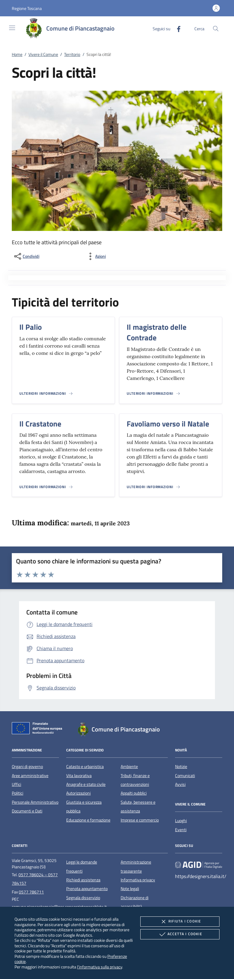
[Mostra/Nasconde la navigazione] (12, 27)
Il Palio (30, 327)
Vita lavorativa (79, 775)
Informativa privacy (138, 880)
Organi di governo (27, 766)
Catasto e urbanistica (85, 766)
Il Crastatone (40, 424)
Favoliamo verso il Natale (168, 424)
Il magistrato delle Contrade (157, 332)
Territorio (72, 54)
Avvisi (180, 784)
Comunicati (185, 775)
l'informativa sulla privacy (99, 967)
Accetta (180, 934)
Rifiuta (180, 921)
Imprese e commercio (140, 820)
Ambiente (129, 766)
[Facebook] (176, 28)
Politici (17, 793)
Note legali (130, 888)
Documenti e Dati (27, 811)
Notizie (181, 766)
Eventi (181, 829)
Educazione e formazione (88, 820)
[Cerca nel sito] (215, 28)
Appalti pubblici (134, 793)
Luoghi (181, 820)
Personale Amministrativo (35, 802)
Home (17, 54)
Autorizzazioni (78, 793)
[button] (27, 8)
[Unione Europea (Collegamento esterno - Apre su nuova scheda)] (39, 729)
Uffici (16, 784)
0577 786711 (31, 892)
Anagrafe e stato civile (86, 784)
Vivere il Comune (43, 54)
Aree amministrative (30, 775)
